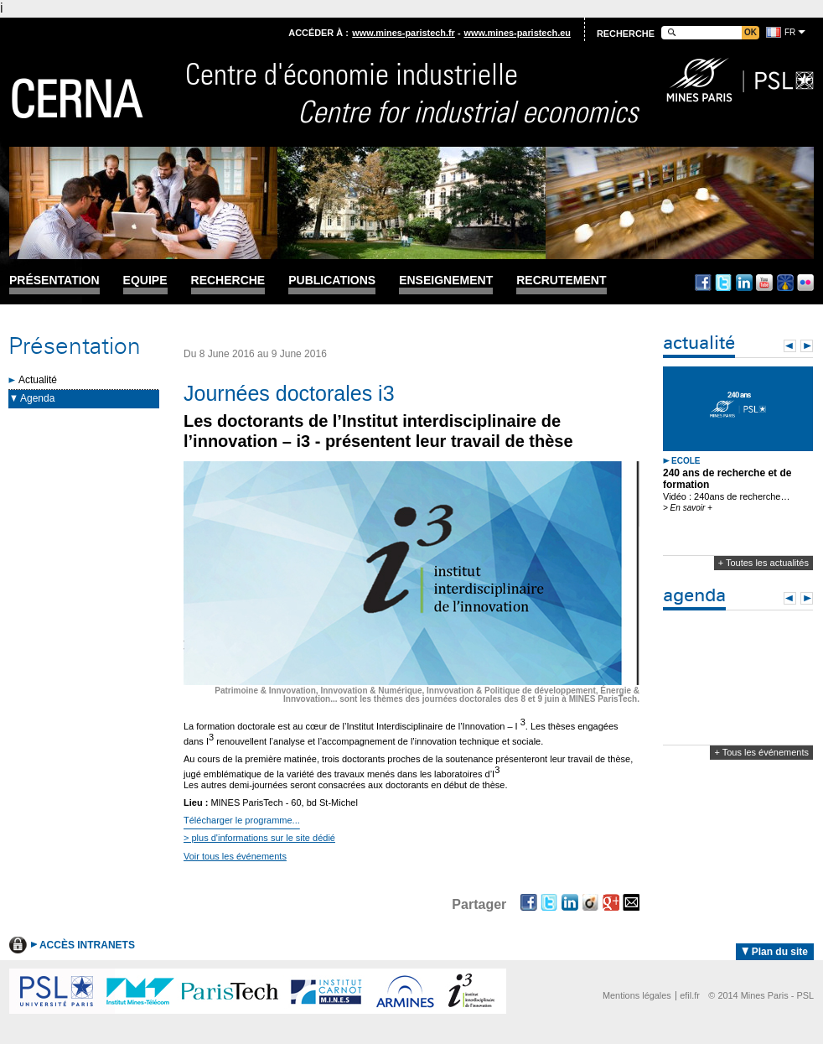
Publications (331, 280)
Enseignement (446, 280)
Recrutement (561, 280)
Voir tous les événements (235, 856)
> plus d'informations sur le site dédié (259, 838)
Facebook (703, 282)
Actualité (37, 380)
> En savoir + (687, 507)
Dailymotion (785, 282)
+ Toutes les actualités (763, 563)
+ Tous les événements (761, 752)
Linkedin (744, 282)
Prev (790, 346)
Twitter (723, 282)
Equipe (145, 280)
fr (789, 32)
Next (806, 346)
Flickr (805, 282)
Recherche (228, 280)
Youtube (764, 282)
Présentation (54, 280)
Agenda (37, 398)
